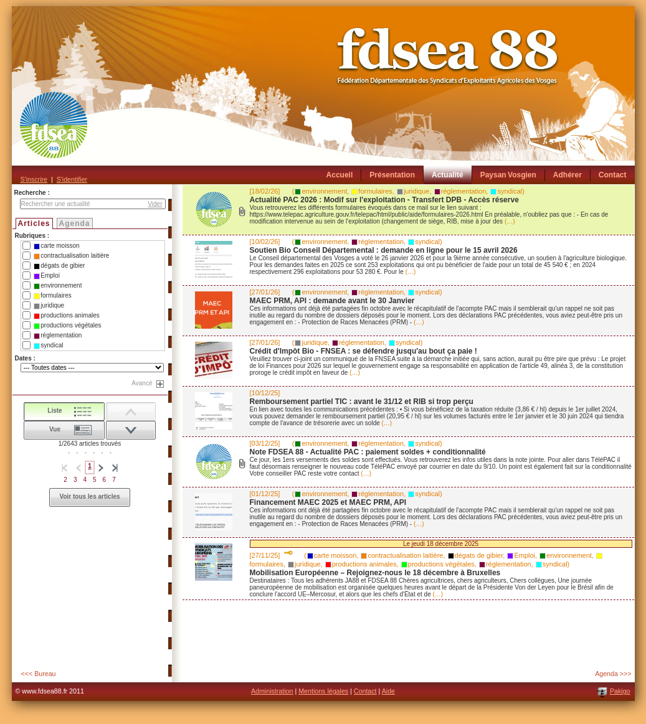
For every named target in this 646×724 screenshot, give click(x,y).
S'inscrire (34, 179)
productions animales (67, 315)
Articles (34, 223)
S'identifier (72, 179)
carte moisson (56, 246)
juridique (49, 305)
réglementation (58, 335)
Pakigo (620, 691)
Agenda (74, 223)
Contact (365, 691)
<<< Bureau (38, 673)
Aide (388, 691)
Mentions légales (323, 691)
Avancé (141, 383)
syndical (48, 345)
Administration (272, 691)
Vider (155, 203)
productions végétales (67, 325)
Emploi (47, 276)
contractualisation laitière (71, 256)
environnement (58, 285)
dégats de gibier (59, 266)
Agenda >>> (613, 673)
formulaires (52, 295)
